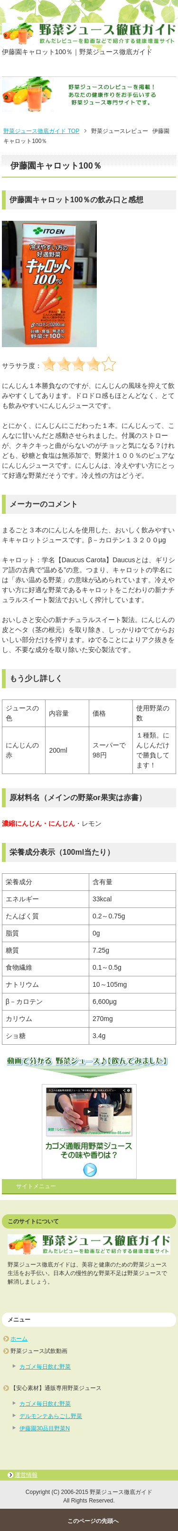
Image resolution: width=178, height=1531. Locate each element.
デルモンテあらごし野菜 (50, 1416)
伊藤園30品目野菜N (44, 1428)
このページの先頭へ (93, 1521)
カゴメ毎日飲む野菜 (45, 1366)
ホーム (19, 1338)
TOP (41, 131)
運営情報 (26, 1475)
